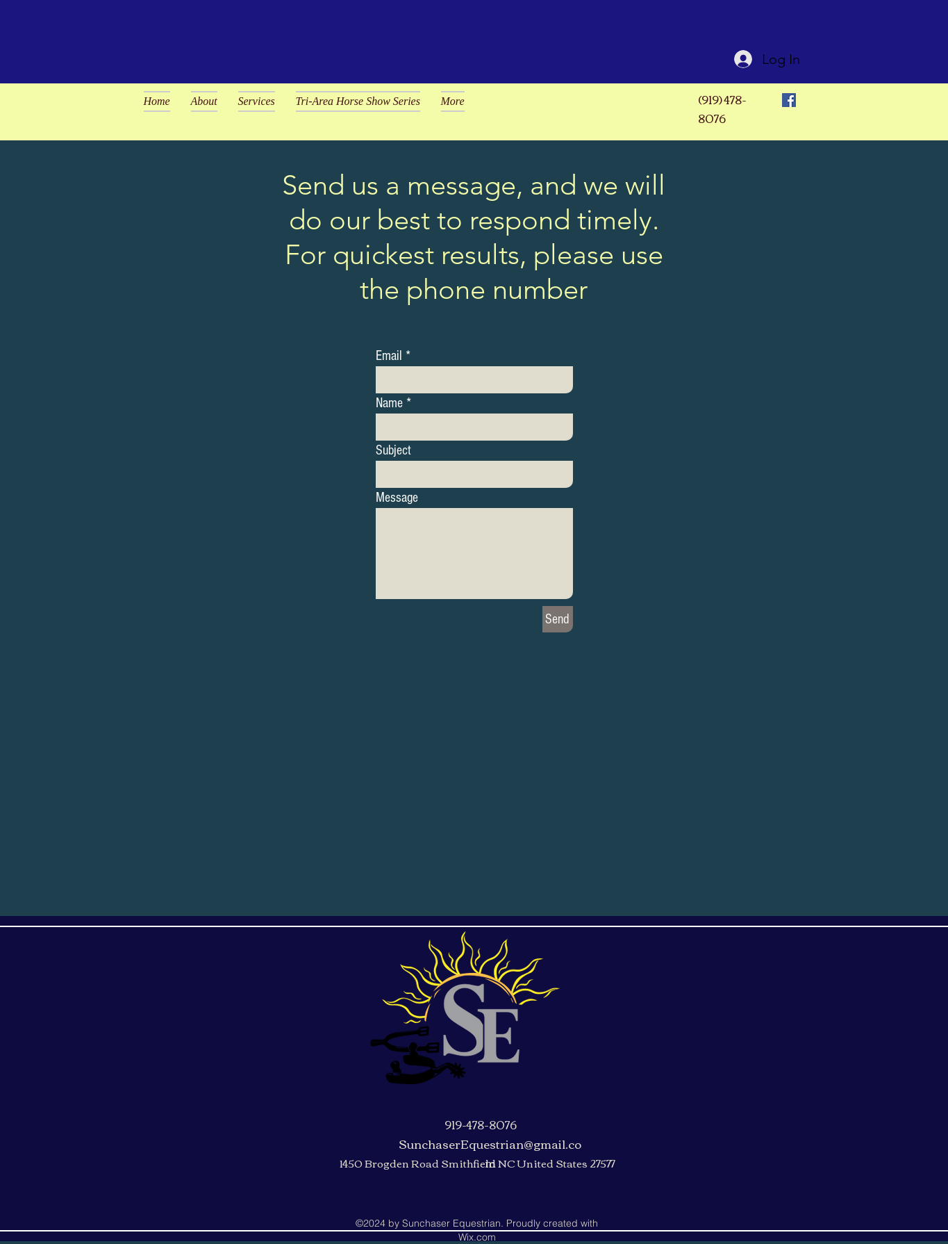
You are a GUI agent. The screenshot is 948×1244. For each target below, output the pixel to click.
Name (389, 403)
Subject (393, 450)
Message (397, 498)
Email (389, 356)
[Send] (557, 619)
